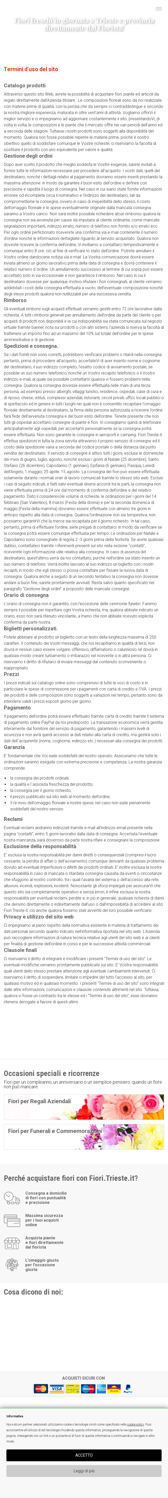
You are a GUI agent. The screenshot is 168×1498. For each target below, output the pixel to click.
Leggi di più (84, 1470)
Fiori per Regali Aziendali (39, 1101)
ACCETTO (84, 1455)
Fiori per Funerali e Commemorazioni (55, 1131)
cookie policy (135, 1424)
